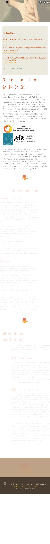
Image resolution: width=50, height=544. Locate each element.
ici (10, 236)
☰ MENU (6, 2)
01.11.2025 (25, 49)
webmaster (33, 486)
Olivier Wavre (24, 489)
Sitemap (32, 489)
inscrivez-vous (16, 234)
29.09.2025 (25, 59)
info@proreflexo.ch (20, 486)
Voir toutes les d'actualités (13, 68)
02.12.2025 (25, 40)
